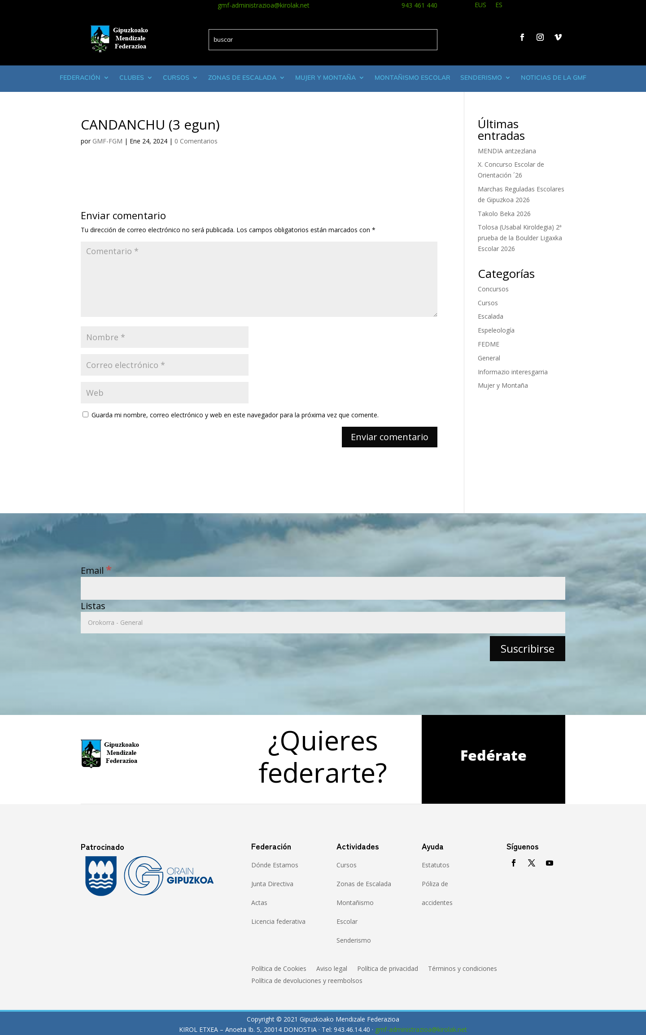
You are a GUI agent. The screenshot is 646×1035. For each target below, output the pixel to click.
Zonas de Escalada (242, 78)
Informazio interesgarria (513, 372)
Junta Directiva (272, 883)
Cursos (176, 78)
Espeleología (496, 330)
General (489, 358)
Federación (80, 78)
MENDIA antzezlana (507, 151)
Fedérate (493, 755)
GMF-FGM (107, 141)
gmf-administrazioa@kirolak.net (264, 5)
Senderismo (481, 78)
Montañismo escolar (412, 78)
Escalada (490, 316)
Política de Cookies (278, 969)
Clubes (131, 78)
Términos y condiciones (462, 969)
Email (96, 570)
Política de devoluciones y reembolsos (306, 981)
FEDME (488, 344)
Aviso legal (331, 969)
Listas (93, 606)
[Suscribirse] (527, 648)
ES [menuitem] (498, 4)
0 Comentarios (196, 141)
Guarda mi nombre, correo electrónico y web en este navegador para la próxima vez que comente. (235, 415)
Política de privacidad (387, 969)
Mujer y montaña (325, 78)
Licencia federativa (278, 921)
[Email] (323, 588)
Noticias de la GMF (553, 78)
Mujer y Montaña (503, 385)
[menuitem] (480, 6)
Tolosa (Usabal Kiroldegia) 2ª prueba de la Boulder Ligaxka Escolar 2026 (520, 238)
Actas (259, 902)
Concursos (493, 289)
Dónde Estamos (274, 865)
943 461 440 (419, 5)
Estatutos (436, 865)
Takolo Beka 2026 (504, 213)
